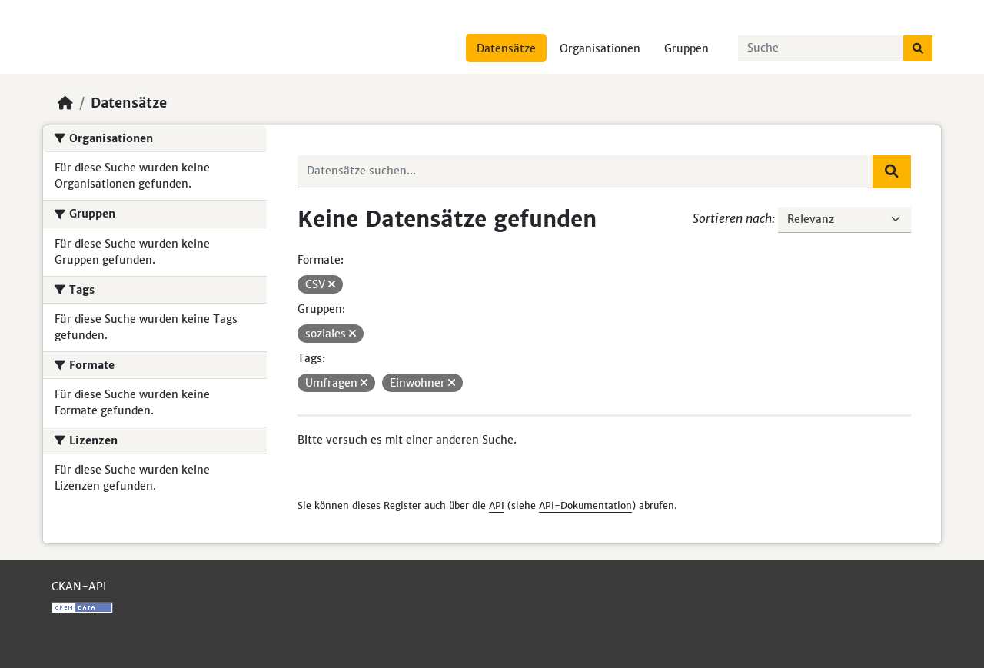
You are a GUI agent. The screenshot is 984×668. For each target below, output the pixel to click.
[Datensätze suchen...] (821, 48)
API (496, 505)
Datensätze (506, 48)
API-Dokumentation (585, 505)
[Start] (65, 103)
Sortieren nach (732, 218)
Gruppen (686, 48)
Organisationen (600, 48)
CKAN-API (79, 586)
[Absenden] (917, 48)
